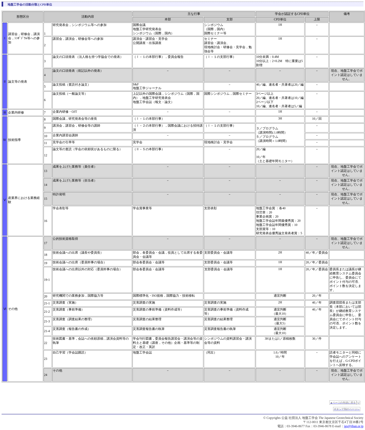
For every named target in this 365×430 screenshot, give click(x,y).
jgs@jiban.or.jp (353, 426)
